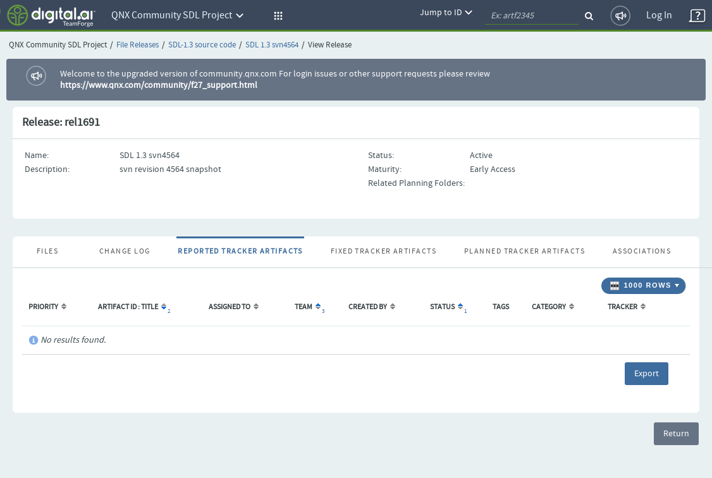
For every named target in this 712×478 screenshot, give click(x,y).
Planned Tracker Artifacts (524, 252)
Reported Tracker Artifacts (240, 252)
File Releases (137, 45)
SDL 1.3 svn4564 (271, 45)
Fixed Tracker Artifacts (383, 252)
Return (676, 433)
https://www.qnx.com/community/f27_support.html (158, 85)
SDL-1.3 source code (202, 45)
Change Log (124, 252)
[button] (276, 16)
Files (47, 252)
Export (646, 373)
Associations (642, 252)
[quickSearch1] (531, 16)
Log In (659, 15)
